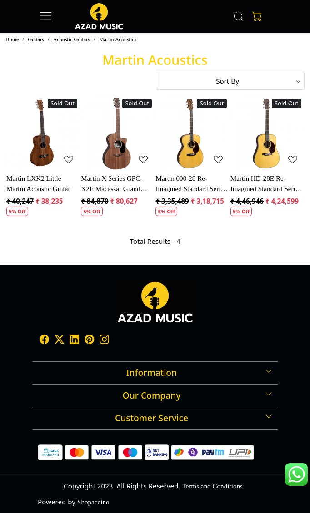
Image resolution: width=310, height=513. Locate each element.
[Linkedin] (74, 340)
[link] (239, 16)
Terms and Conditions (212, 486)
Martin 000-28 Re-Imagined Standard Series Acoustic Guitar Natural (190, 184)
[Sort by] (231, 81)
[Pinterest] (89, 340)
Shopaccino (93, 502)
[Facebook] (44, 340)
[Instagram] (104, 340)
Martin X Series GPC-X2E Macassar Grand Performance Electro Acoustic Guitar (111, 184)
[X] (59, 340)
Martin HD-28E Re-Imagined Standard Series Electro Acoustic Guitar (265, 184)
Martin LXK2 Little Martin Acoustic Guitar (38, 183)
